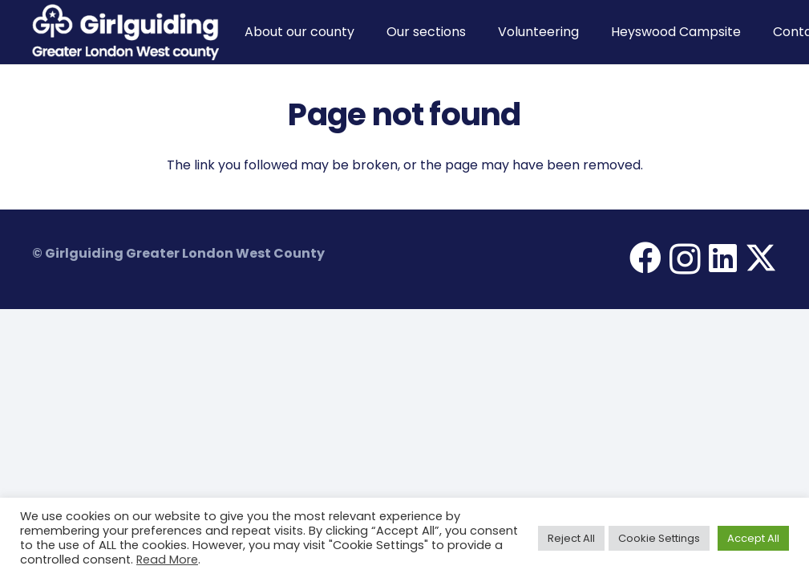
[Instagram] (685, 259)
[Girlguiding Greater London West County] (125, 32)
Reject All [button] (571, 538)
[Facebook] (645, 258)
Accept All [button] (753, 538)
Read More (167, 560)
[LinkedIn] (723, 258)
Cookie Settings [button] (659, 538)
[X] (761, 258)
